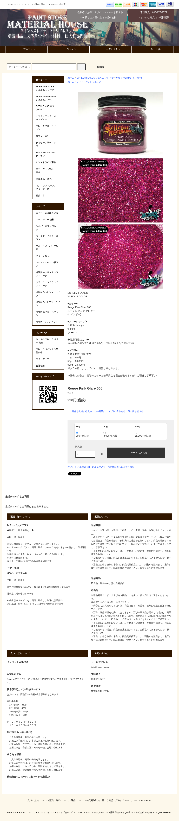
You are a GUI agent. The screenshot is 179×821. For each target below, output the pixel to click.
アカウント (26, 49)
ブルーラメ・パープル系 (47, 248)
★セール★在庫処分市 (47, 213)
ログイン (68, 49)
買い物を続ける (135, 411)
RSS (141, 800)
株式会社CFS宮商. (144, 812)
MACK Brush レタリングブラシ (48, 294)
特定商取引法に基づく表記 (121, 467)
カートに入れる (136, 452)
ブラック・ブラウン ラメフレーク (47, 284)
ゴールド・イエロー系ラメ (47, 238)
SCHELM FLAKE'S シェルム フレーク (95, 78)
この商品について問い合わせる (109, 411)
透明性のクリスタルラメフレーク (47, 274)
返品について (98, 467)
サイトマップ (42, 359)
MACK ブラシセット (47, 322)
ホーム (71, 78)
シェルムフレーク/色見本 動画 (47, 341)
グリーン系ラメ (43, 256)
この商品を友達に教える (80, 411)
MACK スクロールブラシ (47, 313)
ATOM (148, 800)
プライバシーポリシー (126, 800)
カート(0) (153, 49)
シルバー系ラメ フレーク (47, 228)
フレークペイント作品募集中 (47, 351)
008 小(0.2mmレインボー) (129, 78)
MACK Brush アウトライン (48, 304)
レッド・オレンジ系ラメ (89, 82)
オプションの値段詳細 (79, 467)
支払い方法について (38, 800)
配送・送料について (59, 800)
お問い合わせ (110, 49)
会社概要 (40, 366)
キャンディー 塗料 (45, 219)
